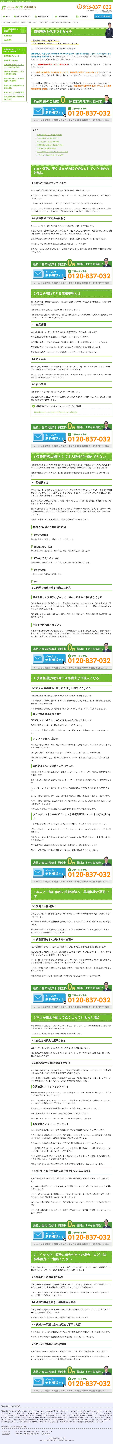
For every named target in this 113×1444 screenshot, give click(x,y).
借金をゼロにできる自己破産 (14, 92)
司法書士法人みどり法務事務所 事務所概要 (82, 16)
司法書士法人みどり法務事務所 (54, 1440)
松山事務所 (8, 40)
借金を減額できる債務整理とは (48, 138)
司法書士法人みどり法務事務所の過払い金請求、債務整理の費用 (62, 16)
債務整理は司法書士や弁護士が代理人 (50, 145)
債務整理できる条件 (11, 60)
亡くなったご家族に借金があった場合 (50, 155)
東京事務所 (8, 36)
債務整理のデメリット (42, 16)
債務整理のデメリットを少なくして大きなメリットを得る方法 (55, 412)
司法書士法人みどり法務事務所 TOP (6, 16)
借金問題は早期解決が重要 (46, 148)
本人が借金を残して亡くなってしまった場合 (52, 152)
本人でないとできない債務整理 (48, 141)
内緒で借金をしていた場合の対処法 (49, 135)
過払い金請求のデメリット (22, 16)
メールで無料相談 (102, 16)
